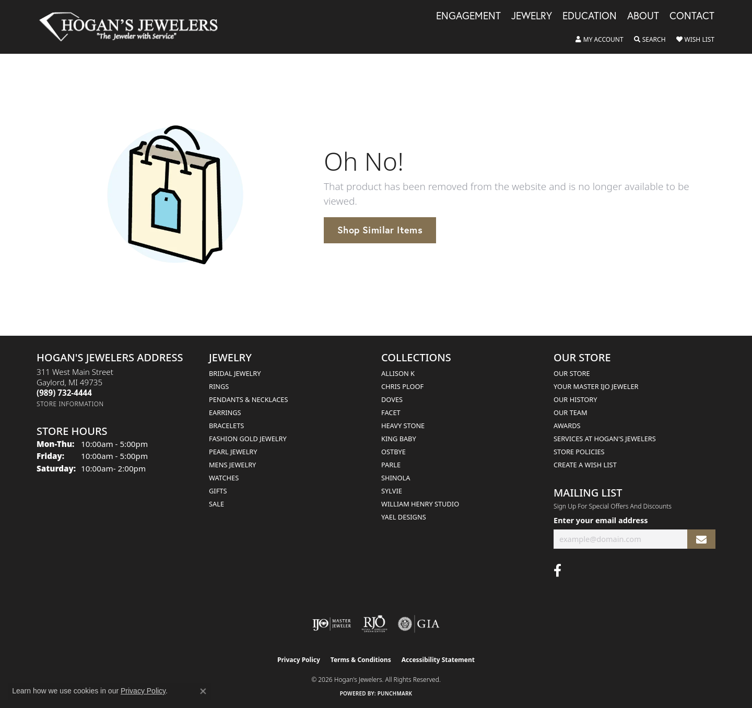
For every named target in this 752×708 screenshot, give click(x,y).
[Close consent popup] (203, 691)
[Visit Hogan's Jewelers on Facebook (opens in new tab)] (557, 570)
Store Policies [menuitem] (579, 451)
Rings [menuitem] (219, 386)
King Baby (398, 438)
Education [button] (589, 16)
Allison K (398, 373)
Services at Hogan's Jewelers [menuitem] (605, 438)
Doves (392, 399)
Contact (691, 16)
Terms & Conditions (361, 659)
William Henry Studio (420, 504)
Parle (391, 464)
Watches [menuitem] (224, 477)
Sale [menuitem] (216, 504)
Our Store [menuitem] (572, 373)
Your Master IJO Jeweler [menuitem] (596, 386)
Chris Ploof (402, 386)
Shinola (395, 477)
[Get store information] (70, 403)
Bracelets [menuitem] (226, 425)
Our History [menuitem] (575, 399)
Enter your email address (601, 520)
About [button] (643, 16)
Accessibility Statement (438, 659)
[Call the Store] (64, 392)
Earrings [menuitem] (225, 412)
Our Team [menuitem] (571, 412)
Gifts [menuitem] (218, 490)
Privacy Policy (298, 659)
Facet (391, 412)
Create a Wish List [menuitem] (585, 464)
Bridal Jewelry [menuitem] (235, 373)
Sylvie (391, 490)
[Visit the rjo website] (374, 624)
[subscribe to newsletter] (701, 539)
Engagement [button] (468, 16)
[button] (599, 40)
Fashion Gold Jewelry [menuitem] (248, 438)
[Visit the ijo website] (331, 624)
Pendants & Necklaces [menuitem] (248, 399)
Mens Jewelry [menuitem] (232, 464)
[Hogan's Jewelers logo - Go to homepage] (133, 26)
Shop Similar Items (379, 229)
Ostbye (393, 451)
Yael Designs (403, 517)
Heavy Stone (403, 425)
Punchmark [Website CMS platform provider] (395, 693)
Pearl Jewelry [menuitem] (233, 451)
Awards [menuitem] (567, 425)
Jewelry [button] (531, 16)
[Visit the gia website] (419, 624)
